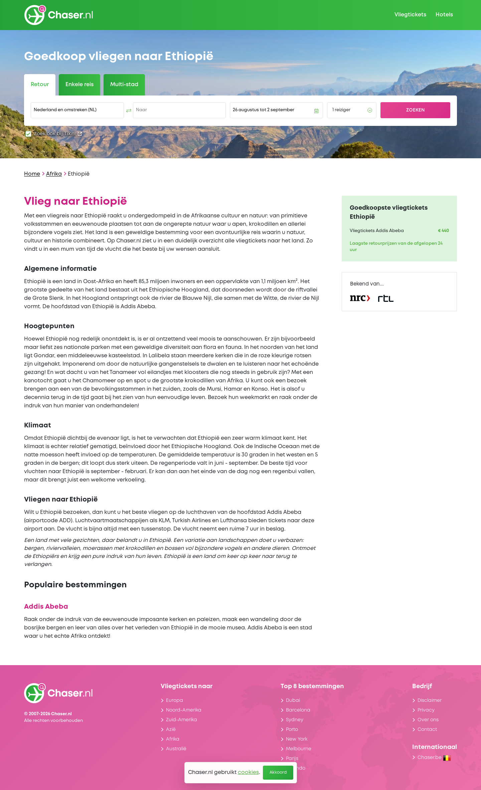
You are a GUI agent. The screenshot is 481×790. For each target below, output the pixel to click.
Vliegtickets (410, 14)
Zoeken (415, 110)
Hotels (444, 14)
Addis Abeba (46, 607)
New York (296, 739)
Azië (171, 730)
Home (32, 174)
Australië (176, 749)
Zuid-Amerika (181, 720)
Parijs (292, 759)
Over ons (428, 720)
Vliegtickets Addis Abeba (377, 231)
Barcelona (298, 710)
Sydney (294, 720)
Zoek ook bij (58, 134)
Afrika (54, 174)
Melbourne (298, 749)
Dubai (293, 701)
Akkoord (278, 772)
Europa (174, 701)
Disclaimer (430, 701)
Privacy (426, 710)
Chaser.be (434, 758)
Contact (427, 730)
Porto (292, 730)
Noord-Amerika (183, 710)
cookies (248, 772)
